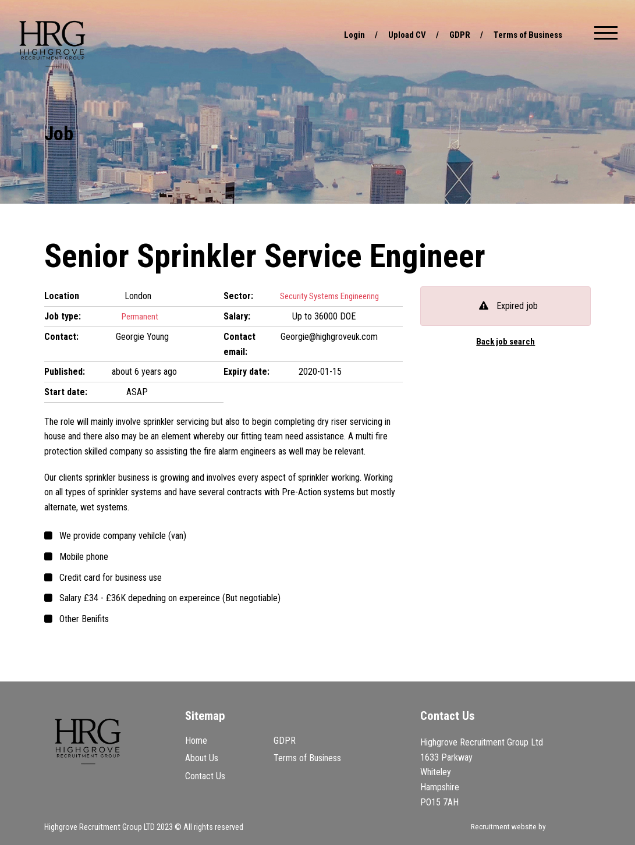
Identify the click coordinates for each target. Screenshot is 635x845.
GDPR (453, 34)
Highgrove (52, 44)
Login (345, 34)
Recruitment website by (529, 827)
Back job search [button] (505, 342)
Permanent (140, 316)
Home (196, 740)
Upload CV (399, 34)
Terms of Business (524, 34)
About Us (201, 758)
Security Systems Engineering (331, 295)
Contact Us (205, 775)
